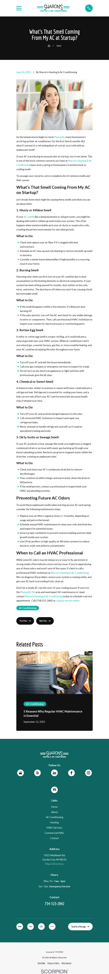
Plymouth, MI (27, 592)
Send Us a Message (80, 926)
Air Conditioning (27, 608)
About (54, 812)
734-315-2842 (54, 903)
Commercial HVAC (54, 833)
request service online (67, 600)
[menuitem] (41, 963)
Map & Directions (54, 863)
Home (54, 806)
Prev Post (25, 620)
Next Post (45, 620)
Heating (54, 822)
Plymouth (59, 137)
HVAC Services (54, 827)
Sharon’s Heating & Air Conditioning (70, 572)
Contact (54, 838)
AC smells (29, 216)
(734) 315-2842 (44, 600)
